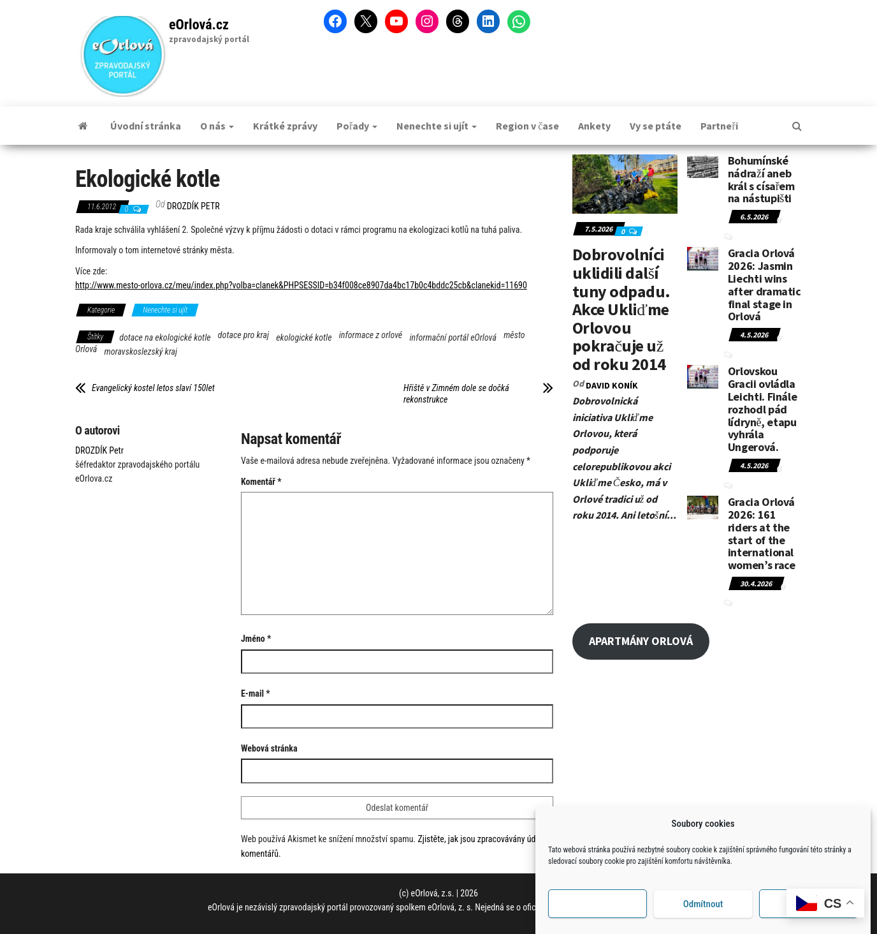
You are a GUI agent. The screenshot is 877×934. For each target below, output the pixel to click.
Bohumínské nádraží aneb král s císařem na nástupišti (761, 179)
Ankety (594, 125)
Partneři (718, 125)
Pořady (357, 125)
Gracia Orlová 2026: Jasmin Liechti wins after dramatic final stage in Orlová (764, 284)
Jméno (256, 639)
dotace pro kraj (243, 335)
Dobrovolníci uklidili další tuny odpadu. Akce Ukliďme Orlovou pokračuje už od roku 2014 (621, 309)
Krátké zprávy (285, 125)
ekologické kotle (303, 337)
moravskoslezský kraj (141, 351)
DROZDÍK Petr (193, 206)
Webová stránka (269, 748)
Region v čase (527, 125)
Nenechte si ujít (436, 125)
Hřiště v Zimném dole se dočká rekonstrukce (456, 393)
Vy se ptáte (655, 125)
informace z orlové (371, 335)
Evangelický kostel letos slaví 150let (153, 388)
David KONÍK (612, 385)
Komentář (261, 482)
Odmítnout (703, 904)
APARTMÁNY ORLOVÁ (641, 641)
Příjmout (597, 904)
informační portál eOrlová (452, 337)
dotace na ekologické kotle (164, 337)
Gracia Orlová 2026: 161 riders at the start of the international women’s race (761, 533)
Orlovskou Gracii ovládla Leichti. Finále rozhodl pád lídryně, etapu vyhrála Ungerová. (762, 409)
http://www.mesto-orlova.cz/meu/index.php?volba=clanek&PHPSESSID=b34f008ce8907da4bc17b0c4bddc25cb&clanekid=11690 (301, 285)
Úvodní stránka (145, 125)
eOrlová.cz (199, 25)
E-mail (255, 693)
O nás (217, 125)
